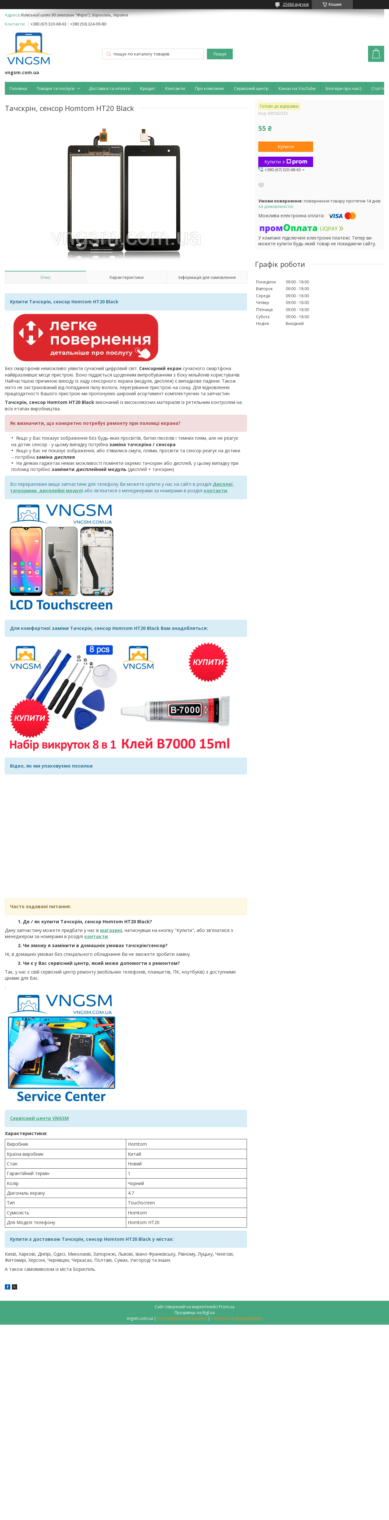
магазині (111, 930)
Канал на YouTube (297, 88)
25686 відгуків (296, 4)
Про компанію (209, 88)
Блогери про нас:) (343, 88)
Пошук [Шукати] (219, 54)
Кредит (147, 88)
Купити (286, 146)
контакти (96, 936)
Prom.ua (226, 1306)
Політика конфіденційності (236, 1318)
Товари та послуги (56, 88)
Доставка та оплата (109, 88)
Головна (18, 88)
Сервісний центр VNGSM (39, 1118)
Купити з (285, 161)
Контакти (175, 88)
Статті (377, 88)
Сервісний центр (251, 88)
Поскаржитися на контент (182, 1318)
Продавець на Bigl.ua (195, 1312)
